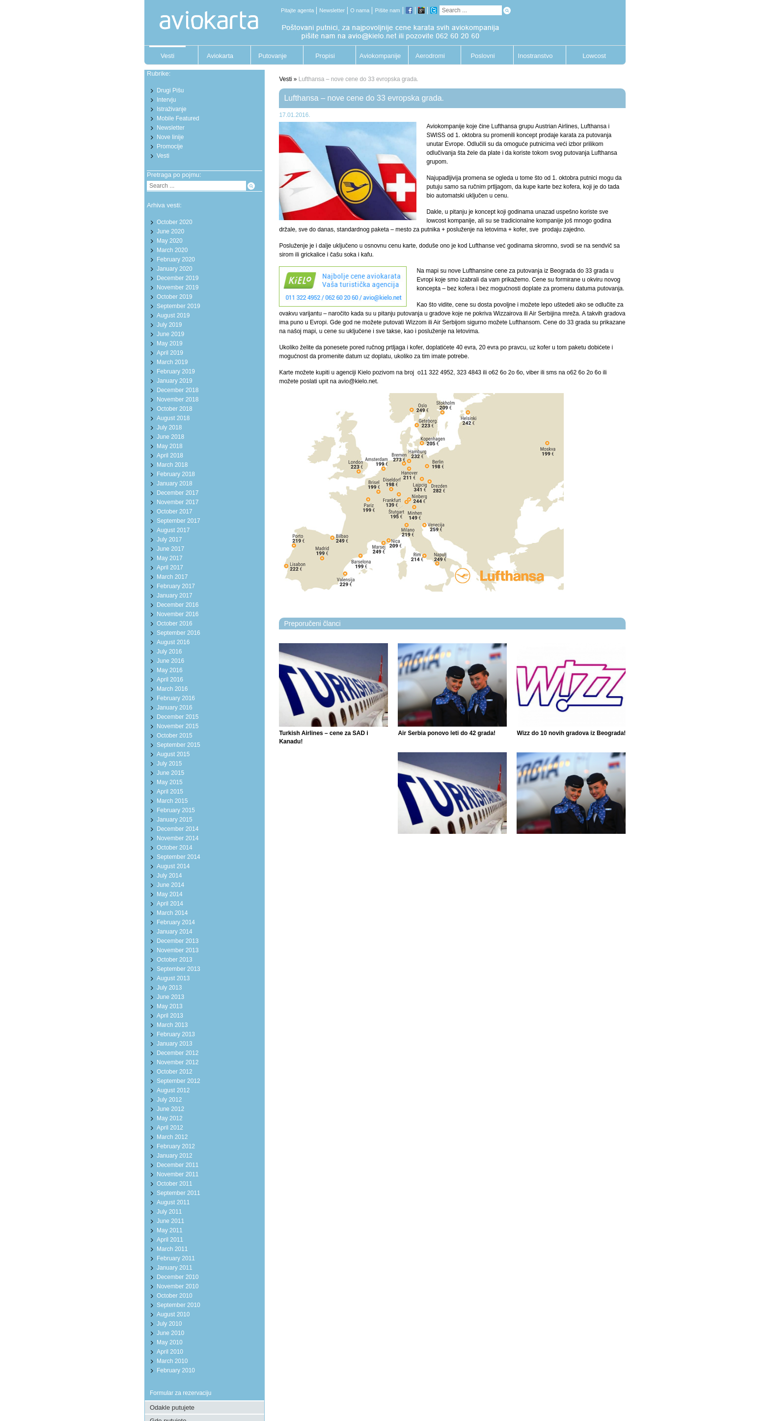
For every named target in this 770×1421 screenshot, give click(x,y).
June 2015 (170, 772)
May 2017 (170, 558)
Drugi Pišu (170, 90)
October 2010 (174, 1295)
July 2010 (169, 1323)
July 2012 (169, 1099)
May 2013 (170, 1006)
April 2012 (170, 1127)
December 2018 (177, 390)
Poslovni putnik (482, 58)
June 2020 (170, 231)
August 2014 (173, 866)
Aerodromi (430, 55)
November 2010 (177, 1286)
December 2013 (177, 941)
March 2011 (172, 1249)
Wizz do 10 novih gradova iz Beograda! (571, 733)
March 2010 (172, 1361)
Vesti (167, 55)
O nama (359, 10)
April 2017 (170, 567)
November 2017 (177, 502)
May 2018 (170, 446)
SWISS (435, 135)
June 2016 (170, 660)
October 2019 (174, 296)
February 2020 (176, 259)
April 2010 (170, 1351)
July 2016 (169, 651)
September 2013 (178, 969)
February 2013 (176, 1034)
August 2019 (173, 315)
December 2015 (177, 716)
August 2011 (173, 1202)
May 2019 (170, 343)
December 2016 (177, 604)
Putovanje (272, 55)
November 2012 (177, 1062)
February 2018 (176, 474)
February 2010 (176, 1370)
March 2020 (172, 250)
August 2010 (173, 1314)
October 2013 (174, 959)
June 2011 (170, 1221)
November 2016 (177, 614)
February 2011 (176, 1258)
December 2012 (177, 1053)
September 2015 (178, 744)
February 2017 (176, 586)
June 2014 (170, 884)
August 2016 (173, 642)
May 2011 (170, 1230)
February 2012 (176, 1146)
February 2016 (176, 698)
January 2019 (174, 380)
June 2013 (170, 997)
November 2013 (177, 950)
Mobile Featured (178, 118)
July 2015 (169, 763)
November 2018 (177, 399)
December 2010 (177, 1277)
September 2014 (178, 856)
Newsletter (332, 10)
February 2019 (176, 371)
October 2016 (174, 623)
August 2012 (173, 1090)
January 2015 (174, 819)
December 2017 (177, 492)
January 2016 (174, 707)
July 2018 (169, 427)
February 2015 (176, 810)
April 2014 (170, 903)
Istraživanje (172, 109)
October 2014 (174, 847)
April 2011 (170, 1239)
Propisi (325, 55)
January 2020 (174, 268)
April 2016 (170, 679)
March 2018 (172, 464)
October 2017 (174, 511)
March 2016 (172, 688)
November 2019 (177, 287)
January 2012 (174, 1155)
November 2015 (177, 726)
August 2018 (173, 418)
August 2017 (173, 530)
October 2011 (174, 1183)
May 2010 (170, 1342)
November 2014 (177, 838)
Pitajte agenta (297, 10)
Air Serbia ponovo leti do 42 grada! (446, 733)
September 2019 (178, 306)
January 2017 (174, 595)
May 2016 (170, 670)
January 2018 (174, 483)
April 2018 (170, 455)
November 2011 (177, 1174)
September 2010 (178, 1305)
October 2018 (174, 408)
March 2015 (172, 800)
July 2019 (169, 324)
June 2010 (170, 1333)
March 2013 (172, 1025)
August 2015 (173, 754)
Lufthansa (593, 126)
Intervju (166, 99)
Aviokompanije (377, 55)
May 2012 (170, 1118)
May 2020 (170, 240)
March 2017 (172, 576)
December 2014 (177, 828)
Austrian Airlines (556, 126)
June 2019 (170, 334)
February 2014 (176, 922)
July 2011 (169, 1211)
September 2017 (178, 520)
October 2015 (174, 735)
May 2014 (170, 894)
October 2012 (174, 1071)
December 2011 (177, 1165)
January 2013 (174, 1043)
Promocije (170, 146)
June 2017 (170, 548)
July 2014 (169, 875)
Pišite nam (387, 10)
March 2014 (172, 912)
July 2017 (169, 539)
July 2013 (169, 987)
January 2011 (174, 1267)
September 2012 (178, 1081)
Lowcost (594, 55)
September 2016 (178, 632)
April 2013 (170, 1015)
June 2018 (170, 436)
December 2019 (177, 278)
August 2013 (173, 978)
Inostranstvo (535, 55)
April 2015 (170, 791)
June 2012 (170, 1109)
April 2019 (170, 352)
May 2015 (170, 782)
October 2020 (174, 222)
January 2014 (174, 931)
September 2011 (178, 1193)
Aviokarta (220, 55)
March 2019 (172, 362)
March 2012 (172, 1137)
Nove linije (170, 137)
